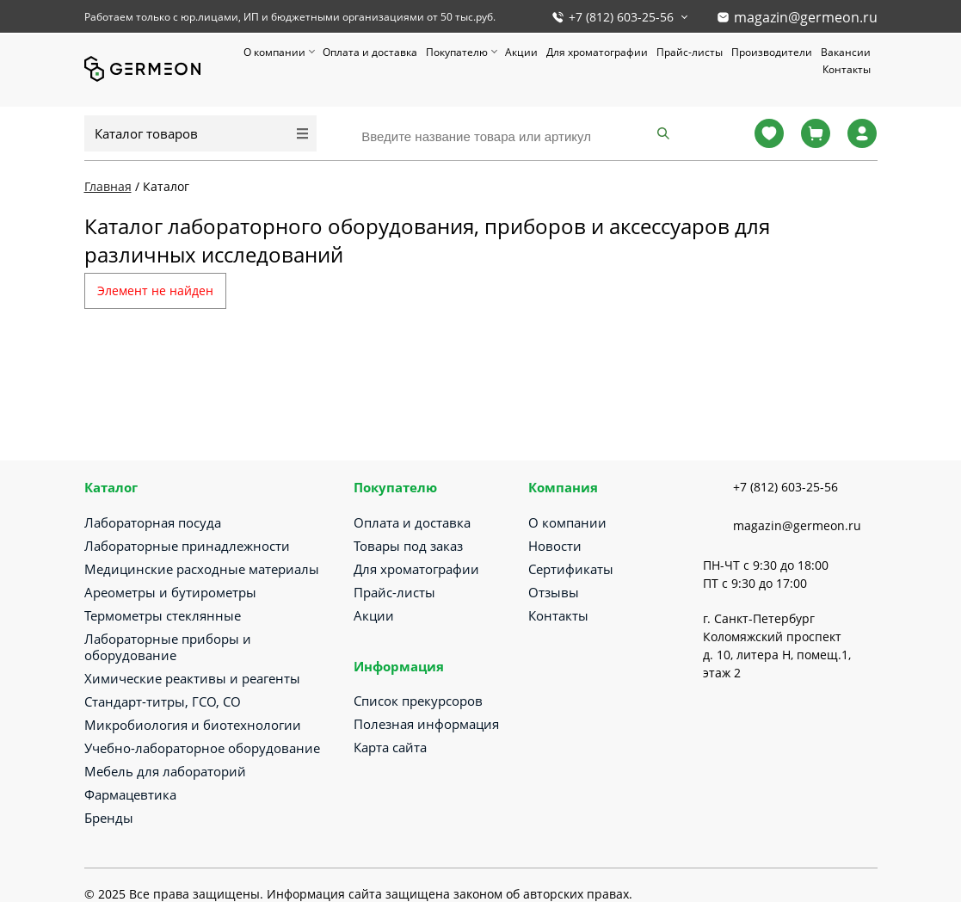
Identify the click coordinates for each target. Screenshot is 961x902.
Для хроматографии (597, 52)
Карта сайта (390, 747)
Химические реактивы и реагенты (192, 678)
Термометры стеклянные (162, 615)
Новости (555, 545)
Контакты (846, 69)
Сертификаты (570, 569)
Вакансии (846, 52)
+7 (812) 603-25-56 (621, 17)
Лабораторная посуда (152, 522)
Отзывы (553, 592)
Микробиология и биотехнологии (192, 724)
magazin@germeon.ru (806, 17)
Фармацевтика (130, 794)
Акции (521, 52)
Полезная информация (426, 723)
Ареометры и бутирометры (170, 592)
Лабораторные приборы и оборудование (167, 647)
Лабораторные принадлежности (187, 545)
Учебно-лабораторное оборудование (202, 748)
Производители (771, 52)
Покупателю (457, 52)
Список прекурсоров (418, 700)
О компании (274, 52)
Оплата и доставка (370, 52)
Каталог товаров (146, 133)
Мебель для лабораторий (165, 771)
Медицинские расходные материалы (201, 569)
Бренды (108, 817)
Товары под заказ (408, 545)
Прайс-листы (689, 52)
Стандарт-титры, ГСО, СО (162, 701)
